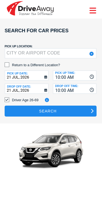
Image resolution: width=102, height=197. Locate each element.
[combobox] (74, 75)
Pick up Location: (19, 46)
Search (48, 111)
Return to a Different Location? (36, 65)
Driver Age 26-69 (25, 100)
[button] (91, 53)
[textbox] (51, 53)
